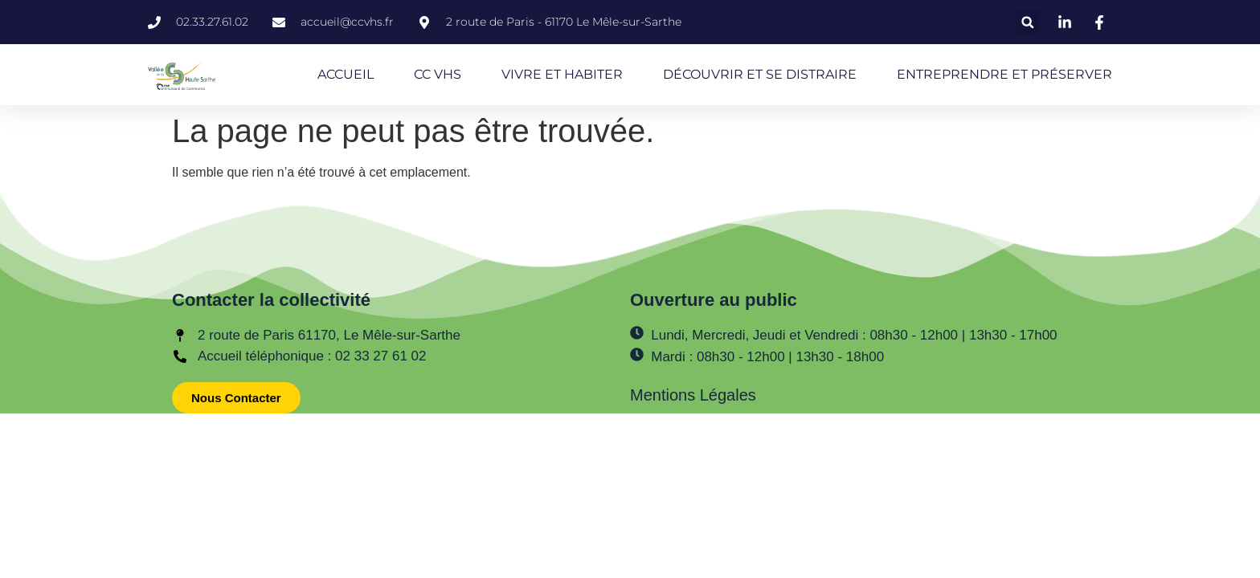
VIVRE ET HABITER (562, 74)
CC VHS (437, 74)
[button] (1027, 22)
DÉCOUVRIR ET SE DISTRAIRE (760, 74)
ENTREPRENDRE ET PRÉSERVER (1004, 74)
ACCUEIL (345, 74)
